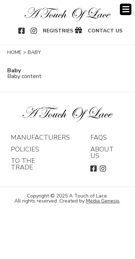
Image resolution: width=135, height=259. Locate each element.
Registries (58, 30)
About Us (102, 152)
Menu (125, 9)
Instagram (34, 31)
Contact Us (105, 30)
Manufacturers (40, 137)
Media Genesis (103, 200)
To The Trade (23, 164)
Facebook (22, 31)
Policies (25, 149)
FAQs (98, 137)
